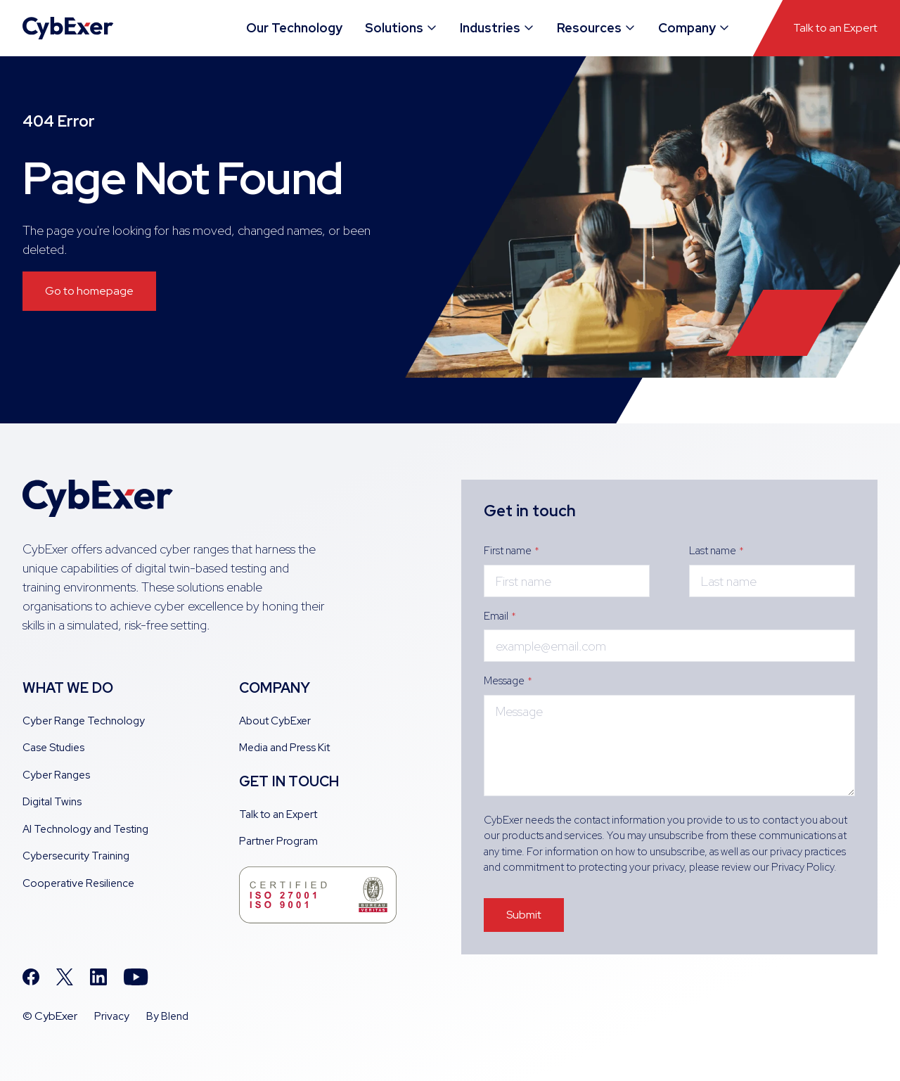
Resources (596, 28)
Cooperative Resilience (78, 883)
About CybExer (275, 721)
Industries (497, 28)
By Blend (167, 1016)
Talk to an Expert (835, 27)
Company (694, 28)
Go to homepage (89, 290)
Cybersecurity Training (75, 856)
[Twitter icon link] (64, 976)
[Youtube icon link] (136, 976)
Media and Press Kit (284, 748)
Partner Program (278, 841)
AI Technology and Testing (85, 829)
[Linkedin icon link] (98, 976)
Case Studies (53, 748)
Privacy (111, 1016)
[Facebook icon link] (30, 976)
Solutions (401, 28)
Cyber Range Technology (83, 721)
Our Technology (294, 28)
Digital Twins (52, 802)
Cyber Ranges (56, 775)
